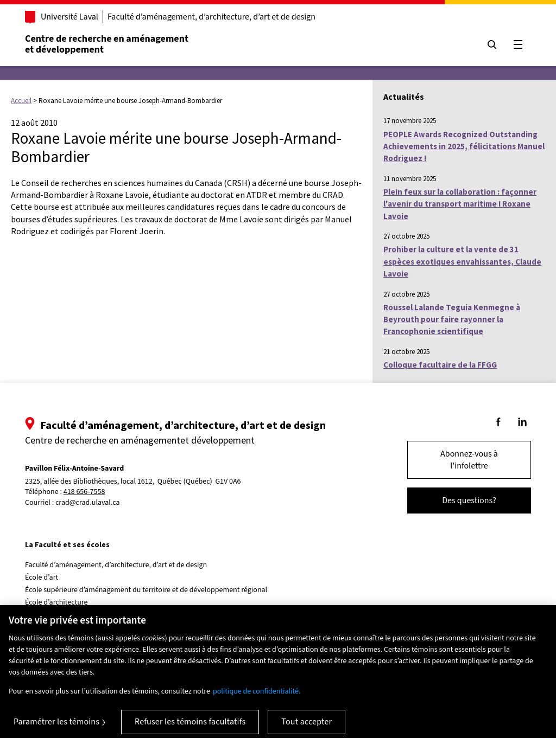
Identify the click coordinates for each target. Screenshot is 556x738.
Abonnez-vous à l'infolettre (469, 460)
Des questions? (469, 500)
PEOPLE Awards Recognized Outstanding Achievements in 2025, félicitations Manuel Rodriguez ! (464, 146)
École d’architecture (56, 602)
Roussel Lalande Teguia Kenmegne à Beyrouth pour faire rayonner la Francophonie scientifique (451, 319)
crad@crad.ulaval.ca (87, 502)
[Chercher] (492, 44)
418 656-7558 (84, 492)
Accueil (21, 100)
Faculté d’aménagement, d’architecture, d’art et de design (211, 17)
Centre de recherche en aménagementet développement (106, 44)
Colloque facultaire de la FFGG (440, 365)
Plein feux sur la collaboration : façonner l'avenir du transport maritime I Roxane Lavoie (459, 204)
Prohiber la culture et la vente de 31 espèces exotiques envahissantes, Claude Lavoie (462, 261)
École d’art (41, 577)
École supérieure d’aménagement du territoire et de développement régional (146, 590)
